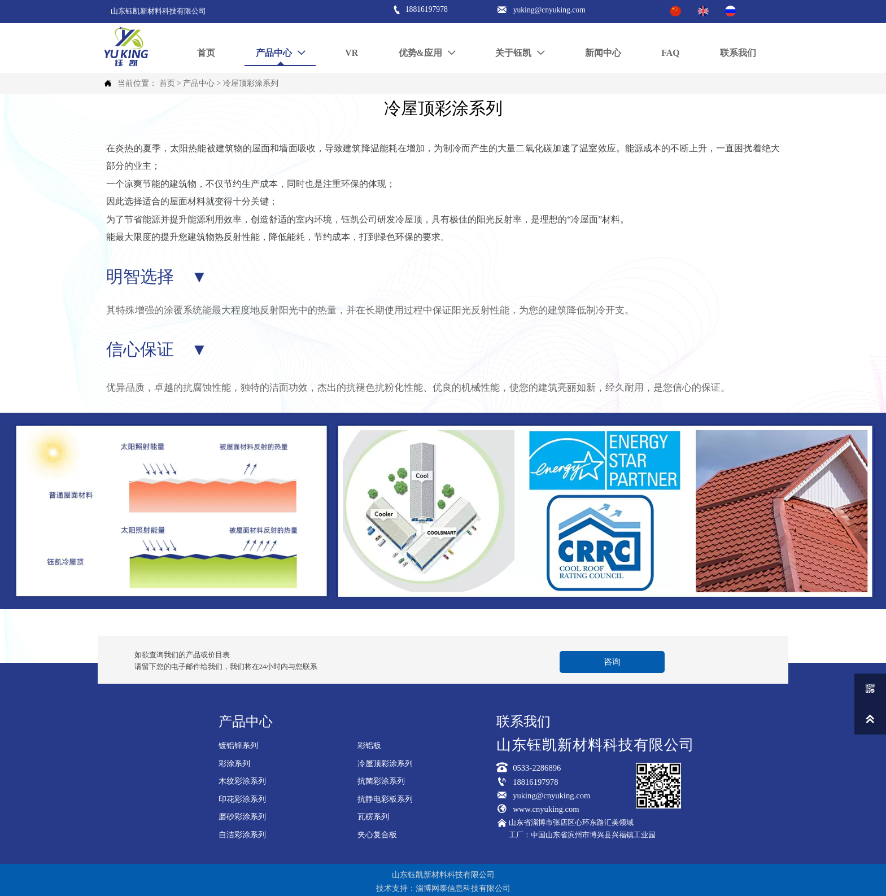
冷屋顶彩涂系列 (250, 83)
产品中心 (199, 83)
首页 (167, 83)
